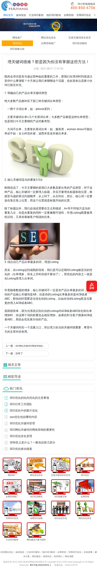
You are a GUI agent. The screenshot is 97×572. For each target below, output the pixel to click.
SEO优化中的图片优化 (24, 410)
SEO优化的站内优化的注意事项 (29, 397)
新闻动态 (47, 556)
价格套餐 (88, 552)
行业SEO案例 (36, 15)
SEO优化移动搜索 (21, 449)
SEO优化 (17, 43)
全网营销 (69, 15)
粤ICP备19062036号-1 (40, 565)
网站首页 (8, 15)
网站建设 (36, 556)
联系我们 (58, 556)
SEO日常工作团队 (21, 404)
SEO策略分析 (17, 49)
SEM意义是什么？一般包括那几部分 (32, 442)
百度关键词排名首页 (79, 37)
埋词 (16, 76)
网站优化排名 (48, 37)
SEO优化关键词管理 (22, 423)
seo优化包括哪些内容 (23, 417)
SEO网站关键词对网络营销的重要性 (32, 429)
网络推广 (17, 37)
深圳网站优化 (6, 552)
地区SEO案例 (53, 15)
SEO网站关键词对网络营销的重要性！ (33, 346)
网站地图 (69, 556)
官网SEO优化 (83, 15)
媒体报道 (21, 15)
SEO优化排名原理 (21, 436)
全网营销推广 (48, 43)
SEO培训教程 (79, 43)
